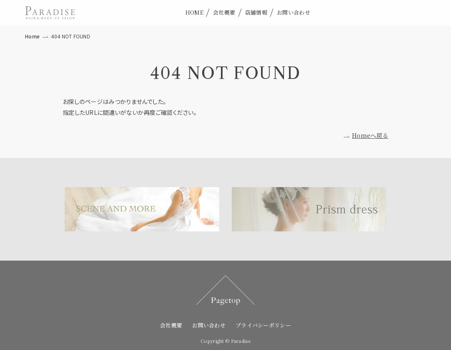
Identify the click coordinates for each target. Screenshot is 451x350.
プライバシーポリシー (263, 325)
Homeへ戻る (370, 135)
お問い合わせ (293, 12)
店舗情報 (256, 12)
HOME (194, 12)
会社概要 (224, 12)
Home (32, 36)
